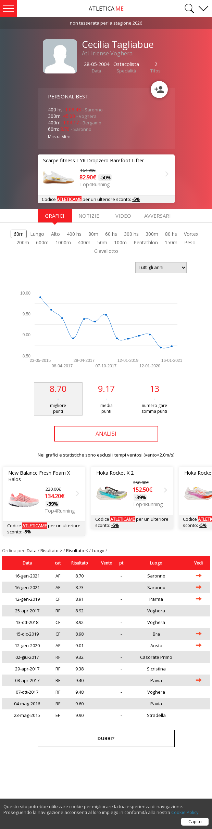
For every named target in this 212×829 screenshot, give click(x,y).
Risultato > (51, 550)
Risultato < (77, 550)
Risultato (79, 563)
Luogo (98, 550)
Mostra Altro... (61, 136)
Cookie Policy (185, 815)
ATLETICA (106, 8)
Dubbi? (106, 738)
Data (32, 550)
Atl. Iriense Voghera (107, 53)
